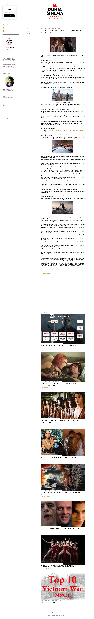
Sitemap (65, 22)
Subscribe (9, 15)
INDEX (32, 22)
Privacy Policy (51, 22)
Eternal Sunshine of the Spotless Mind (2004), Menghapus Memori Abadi (59, 384)
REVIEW (37, 22)
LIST (40, 22)
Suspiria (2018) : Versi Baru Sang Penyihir (57, 566)
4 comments (46, 568)
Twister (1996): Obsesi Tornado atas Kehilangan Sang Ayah (61, 66)
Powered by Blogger (56, 613)
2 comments (46, 387)
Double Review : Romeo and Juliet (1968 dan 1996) (60, 458)
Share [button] (27, 28)
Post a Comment (47, 348)
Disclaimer (59, 22)
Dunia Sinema (9, 47)
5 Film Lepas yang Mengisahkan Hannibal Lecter (61, 529)
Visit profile (9, 49)
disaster (28, 33)
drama (27, 35)
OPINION (44, 22)
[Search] (84, 3)
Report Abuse (6, 119)
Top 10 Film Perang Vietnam (52, 602)
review (27, 37)
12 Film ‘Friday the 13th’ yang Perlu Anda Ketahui (61, 346)
